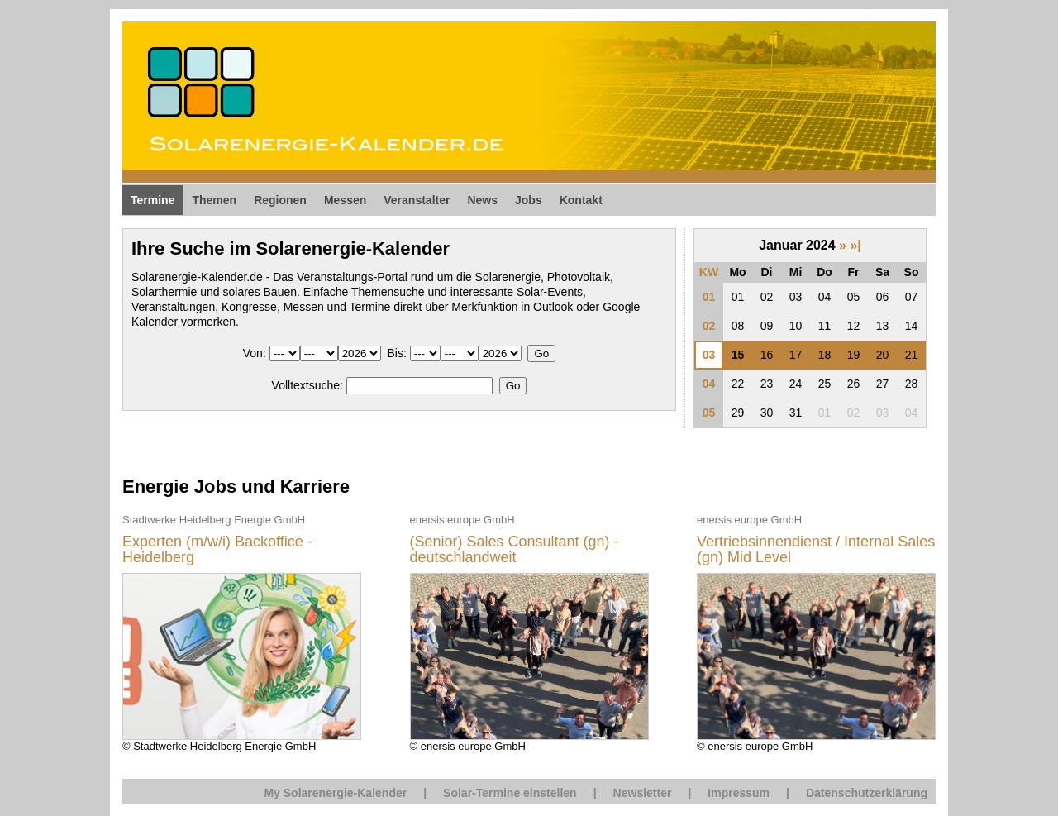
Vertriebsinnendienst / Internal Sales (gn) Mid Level (816, 550)
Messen (345, 200)
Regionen (280, 200)
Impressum (739, 792)
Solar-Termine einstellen (510, 792)
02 (709, 325)
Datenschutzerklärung (866, 792)
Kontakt (581, 200)
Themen (214, 200)
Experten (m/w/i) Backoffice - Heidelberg (217, 550)
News (482, 200)
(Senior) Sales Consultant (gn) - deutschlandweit (514, 550)
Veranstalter (417, 200)
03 (709, 354)
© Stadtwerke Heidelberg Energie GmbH (241, 632)
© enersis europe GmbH (529, 632)
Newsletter (642, 792)
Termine (152, 200)
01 (709, 296)
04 (709, 383)
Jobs (528, 200)
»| (855, 245)
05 (709, 412)
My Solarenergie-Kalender (335, 792)
